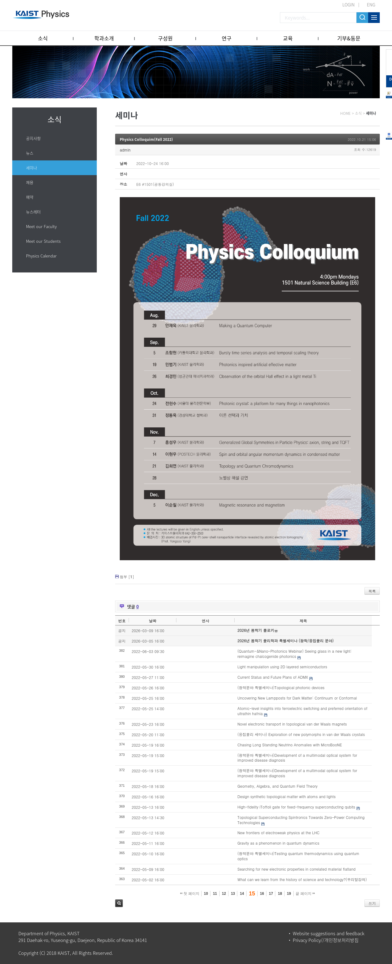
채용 (29, 182)
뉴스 (29, 153)
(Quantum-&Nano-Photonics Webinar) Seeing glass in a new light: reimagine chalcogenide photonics (294, 653)
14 (242, 893)
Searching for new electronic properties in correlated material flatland (296, 869)
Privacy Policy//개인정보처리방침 (326, 940)
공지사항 (33, 138)
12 (224, 893)
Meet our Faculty (41, 226)
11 (215, 893)
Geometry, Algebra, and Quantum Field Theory (277, 786)
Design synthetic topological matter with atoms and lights (286, 796)
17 (271, 893)
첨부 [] (127, 576)
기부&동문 (348, 38)
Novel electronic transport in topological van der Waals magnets (292, 723)
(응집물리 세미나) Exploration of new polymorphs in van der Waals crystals (301, 734)
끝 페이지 (305, 893)
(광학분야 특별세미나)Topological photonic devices (280, 687)
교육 (288, 38)
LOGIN (348, 5)
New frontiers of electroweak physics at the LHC (278, 832)
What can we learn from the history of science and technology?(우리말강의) (302, 879)
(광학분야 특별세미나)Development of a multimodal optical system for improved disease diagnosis (297, 757)
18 (280, 893)
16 (262, 893)
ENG (371, 5)
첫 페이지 (189, 893)
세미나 (31, 168)
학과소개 (104, 38)
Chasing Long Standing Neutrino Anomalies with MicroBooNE (289, 744)
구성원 (165, 38)
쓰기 (372, 903)
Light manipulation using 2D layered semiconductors (282, 666)
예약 (29, 197)
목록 (372, 591)
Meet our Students (43, 241)
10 (206, 893)
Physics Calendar (41, 256)
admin (125, 149)
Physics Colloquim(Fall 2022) (146, 139)
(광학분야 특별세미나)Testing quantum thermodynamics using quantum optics (298, 856)
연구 (227, 38)
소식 (43, 38)
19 (289, 893)
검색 (119, 903)
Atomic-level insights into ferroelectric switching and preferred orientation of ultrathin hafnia (302, 711)
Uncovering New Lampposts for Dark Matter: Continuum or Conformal (297, 697)
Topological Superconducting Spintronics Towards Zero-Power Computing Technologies (300, 820)
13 (233, 893)
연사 (205, 620)
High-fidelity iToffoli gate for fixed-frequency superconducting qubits (296, 806)
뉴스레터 (33, 212)
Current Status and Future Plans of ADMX (272, 677)
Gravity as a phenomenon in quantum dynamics (278, 843)
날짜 (152, 620)
